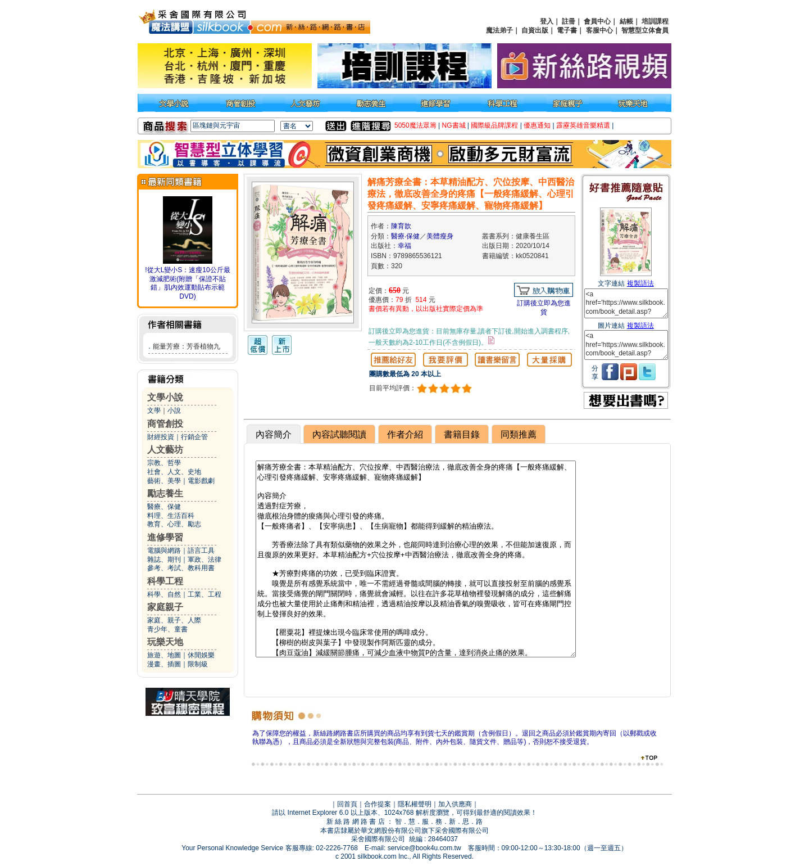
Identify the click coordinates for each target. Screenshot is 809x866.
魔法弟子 (499, 30)
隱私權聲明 (414, 804)
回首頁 (347, 804)
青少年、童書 (167, 629)
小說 (174, 410)
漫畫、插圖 (164, 664)
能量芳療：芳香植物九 (186, 346)
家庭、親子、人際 (174, 620)
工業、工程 (204, 594)
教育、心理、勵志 (174, 524)
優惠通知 (537, 125)
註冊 (568, 21)
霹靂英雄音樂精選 (583, 125)
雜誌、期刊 (164, 559)
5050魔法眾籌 (415, 125)
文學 (154, 410)
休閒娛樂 (201, 655)
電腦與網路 (164, 550)
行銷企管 (194, 437)
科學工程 (165, 581)
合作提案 (377, 804)
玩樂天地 (165, 642)
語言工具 (201, 550)
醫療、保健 (164, 507)
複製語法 (640, 283)
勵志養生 (165, 493)
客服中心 (599, 30)
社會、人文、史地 (174, 472)
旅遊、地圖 (164, 655)
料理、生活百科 (170, 516)
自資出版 (534, 30)
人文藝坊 (165, 449)
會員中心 (597, 21)
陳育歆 (401, 226)
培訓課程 (655, 21)
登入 (546, 21)
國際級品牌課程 (494, 125)
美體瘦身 (439, 236)
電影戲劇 (201, 481)
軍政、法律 (204, 559)
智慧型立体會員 (645, 30)
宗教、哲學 (164, 463)
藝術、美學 (164, 481)
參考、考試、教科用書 (181, 568)
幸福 (404, 246)
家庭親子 (165, 607)
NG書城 (454, 125)
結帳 (626, 21)
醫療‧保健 (405, 236)
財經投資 (160, 437)
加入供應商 (455, 804)
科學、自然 (164, 594)
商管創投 (165, 424)
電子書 (567, 30)
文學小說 (165, 397)
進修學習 (165, 537)
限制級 (198, 664)
